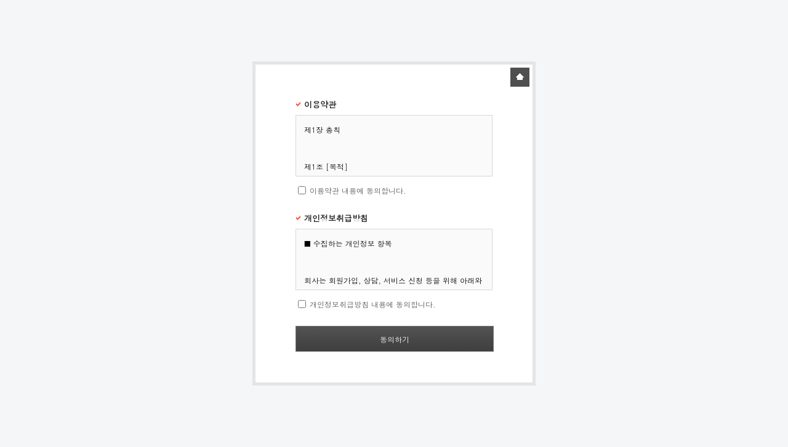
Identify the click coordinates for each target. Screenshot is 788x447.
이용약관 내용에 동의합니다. (358, 190)
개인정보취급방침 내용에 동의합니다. (373, 304)
